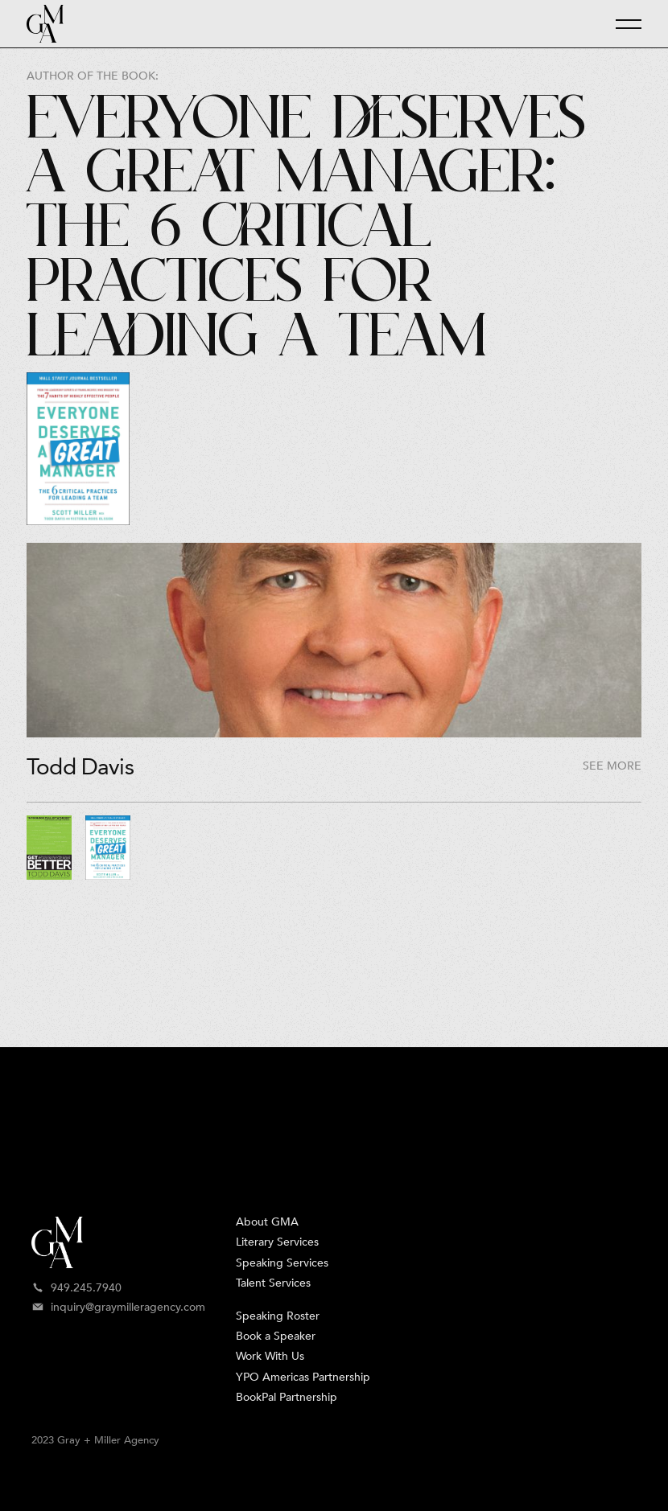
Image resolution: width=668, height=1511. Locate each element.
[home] (45, 23)
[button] (621, 24)
